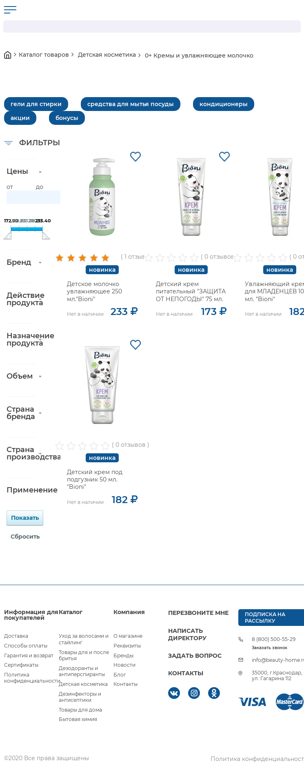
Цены (17, 171)
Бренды (123, 655)
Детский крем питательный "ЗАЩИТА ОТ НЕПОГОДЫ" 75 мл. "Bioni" (191, 295)
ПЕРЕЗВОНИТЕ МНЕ (198, 613)
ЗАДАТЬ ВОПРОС (195, 655)
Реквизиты (127, 646)
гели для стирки (36, 104)
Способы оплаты (25, 646)
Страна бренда (21, 413)
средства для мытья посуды (130, 104)
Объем (20, 376)
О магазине (127, 636)
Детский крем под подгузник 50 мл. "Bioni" (94, 479)
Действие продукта (21, 299)
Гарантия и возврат (28, 655)
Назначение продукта (21, 339)
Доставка (16, 636)
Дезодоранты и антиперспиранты (82, 671)
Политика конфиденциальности (32, 678)
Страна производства (21, 453)
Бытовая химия (78, 719)
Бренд (19, 262)
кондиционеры (224, 104)
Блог (119, 675)
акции (20, 118)
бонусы (66, 118)
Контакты (125, 684)
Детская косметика (83, 684)
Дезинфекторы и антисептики (80, 697)
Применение (21, 490)
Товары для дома (80, 710)
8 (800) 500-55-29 (273, 639)
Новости (124, 665)
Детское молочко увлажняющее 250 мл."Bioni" (94, 291)
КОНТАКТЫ (185, 673)
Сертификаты (21, 665)
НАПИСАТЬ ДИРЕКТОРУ (187, 634)
